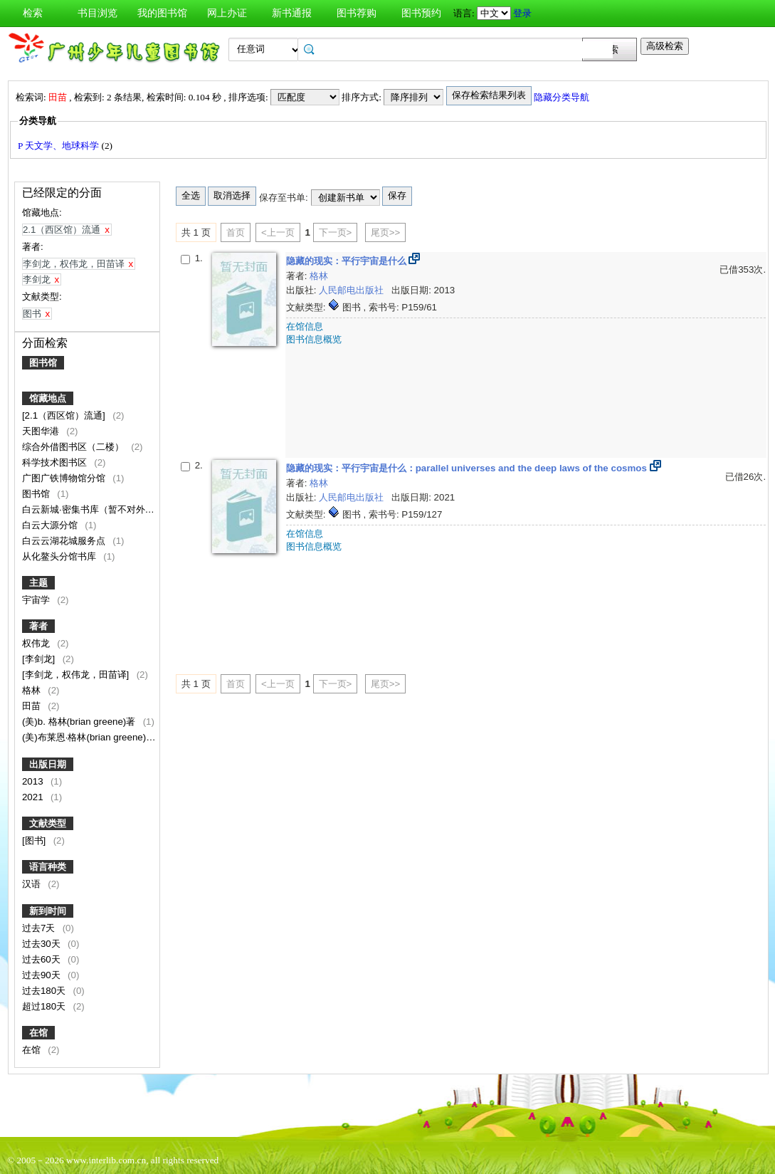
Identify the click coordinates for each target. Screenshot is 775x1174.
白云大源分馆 (51, 525)
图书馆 (43, 362)
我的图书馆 (162, 13)
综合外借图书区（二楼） (74, 446)
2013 (34, 781)
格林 (32, 690)
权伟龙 (37, 643)
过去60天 (42, 959)
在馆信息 (304, 326)
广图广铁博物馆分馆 (65, 478)
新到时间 (47, 911)
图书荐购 (356, 13)
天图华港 (42, 431)
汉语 (32, 884)
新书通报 (292, 13)
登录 (522, 13)
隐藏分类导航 (561, 97)
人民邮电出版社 (352, 290)
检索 (33, 13)
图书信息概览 (314, 339)
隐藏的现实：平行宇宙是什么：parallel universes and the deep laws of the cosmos (468, 468)
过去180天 (45, 990)
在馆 (38, 1032)
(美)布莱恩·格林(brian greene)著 (90, 737)
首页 (235, 232)
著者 (38, 626)
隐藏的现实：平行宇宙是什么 (347, 261)
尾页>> (386, 232)
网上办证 (227, 13)
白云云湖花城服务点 (65, 540)
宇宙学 (37, 599)
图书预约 (421, 13)
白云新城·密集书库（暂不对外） (89, 509)
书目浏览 (97, 13)
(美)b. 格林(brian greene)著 (80, 721)
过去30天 (42, 943)
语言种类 (47, 866)
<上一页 (278, 232)
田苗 (32, 706)
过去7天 (40, 928)
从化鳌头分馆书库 (60, 556)
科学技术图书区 (56, 462)
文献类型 (47, 823)
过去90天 (42, 975)
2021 (34, 797)
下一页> (335, 232)
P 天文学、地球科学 (60, 145)
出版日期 (47, 764)
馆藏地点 (47, 398)
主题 (38, 582)
